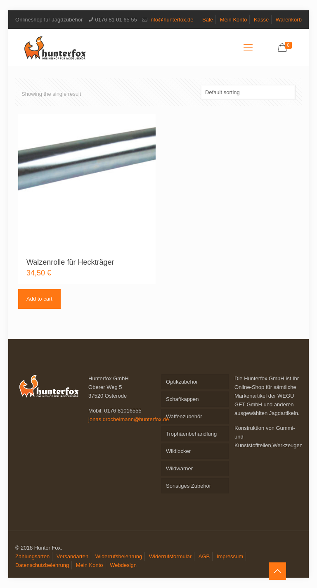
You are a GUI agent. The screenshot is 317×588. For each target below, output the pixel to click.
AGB (204, 556)
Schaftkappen (182, 399)
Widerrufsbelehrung (118, 556)
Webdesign (123, 565)
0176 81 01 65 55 (116, 20)
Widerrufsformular (170, 556)
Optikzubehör (182, 382)
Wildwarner (179, 468)
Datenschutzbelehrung (42, 565)
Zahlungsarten (32, 556)
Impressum (230, 556)
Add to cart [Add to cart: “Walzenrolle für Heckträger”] (39, 299)
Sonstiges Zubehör (188, 486)
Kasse (261, 20)
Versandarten (72, 556)
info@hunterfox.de (171, 20)
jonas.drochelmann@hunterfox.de (128, 419)
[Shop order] (248, 92)
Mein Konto (233, 20)
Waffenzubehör (184, 416)
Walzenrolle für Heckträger (70, 262)
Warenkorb (289, 20)
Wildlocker (178, 451)
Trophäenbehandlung (191, 434)
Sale (207, 20)
